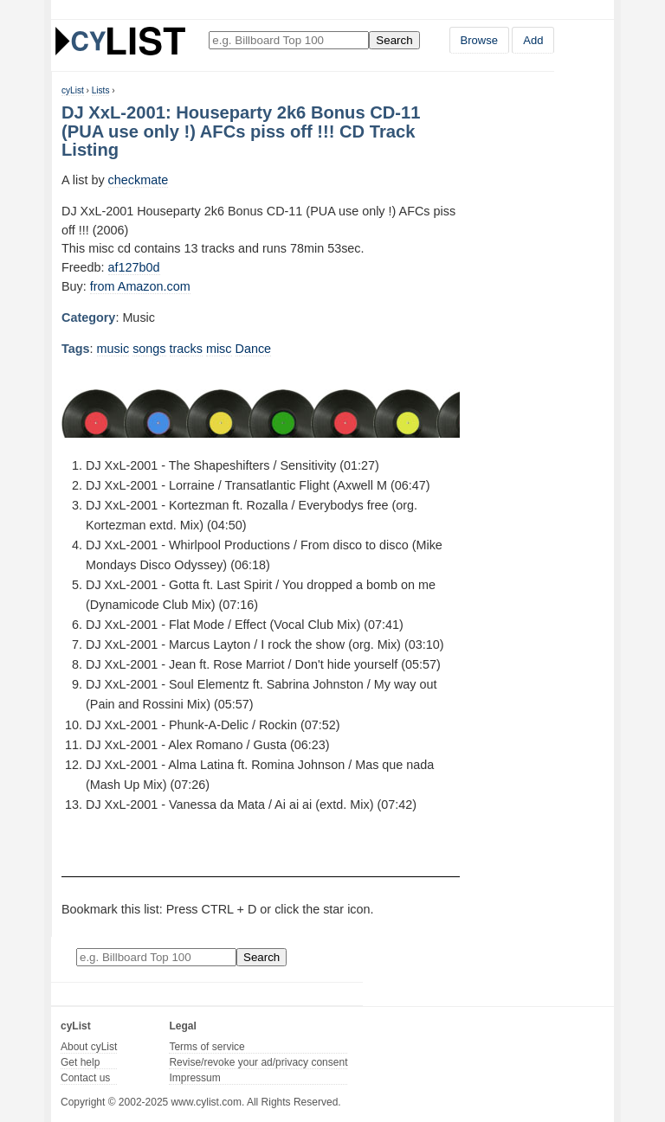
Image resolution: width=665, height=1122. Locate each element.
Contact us (85, 1078)
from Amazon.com (140, 286)
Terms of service (206, 1047)
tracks (186, 349)
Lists (101, 90)
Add (533, 40)
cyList (72, 90)
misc (219, 349)
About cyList (89, 1047)
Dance (254, 349)
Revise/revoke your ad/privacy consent (258, 1062)
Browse (479, 40)
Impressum (194, 1078)
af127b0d (134, 267)
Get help (80, 1062)
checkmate (138, 180)
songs (148, 349)
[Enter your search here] (289, 40)
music (113, 349)
